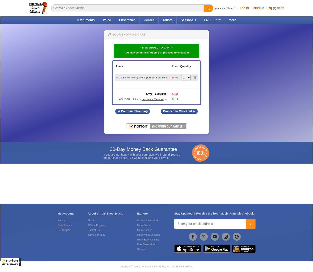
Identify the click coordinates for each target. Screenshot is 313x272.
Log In (244, 8)
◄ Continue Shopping (132, 111)
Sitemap (141, 249)
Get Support (63, 230)
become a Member (153, 99)
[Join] (251, 224)
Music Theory (144, 230)
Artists (167, 20)
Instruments (86, 20)
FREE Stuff (212, 20)
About (91, 220)
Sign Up (258, 8)
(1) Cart (276, 8)
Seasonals (188, 20)
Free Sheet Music (146, 244)
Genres (149, 20)
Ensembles (127, 20)
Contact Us (93, 230)
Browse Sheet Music (148, 220)
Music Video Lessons (148, 234)
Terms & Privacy (96, 234)
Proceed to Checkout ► (179, 111)
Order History (64, 225)
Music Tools (143, 225)
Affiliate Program (96, 225)
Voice (107, 20)
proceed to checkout (176, 52)
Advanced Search (225, 8)
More (232, 20)
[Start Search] (208, 8)
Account (61, 220)
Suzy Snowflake (125, 77)
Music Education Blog (148, 239)
